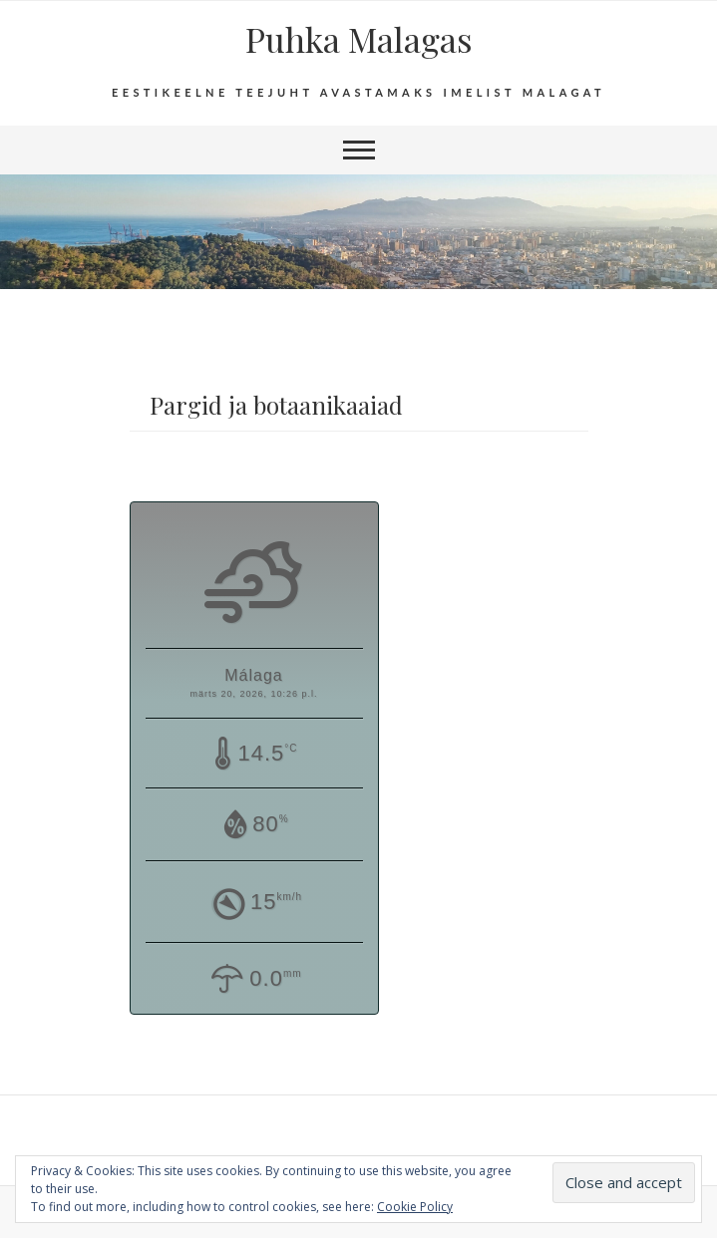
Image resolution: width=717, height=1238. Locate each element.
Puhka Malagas (359, 39)
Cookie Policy (415, 1206)
